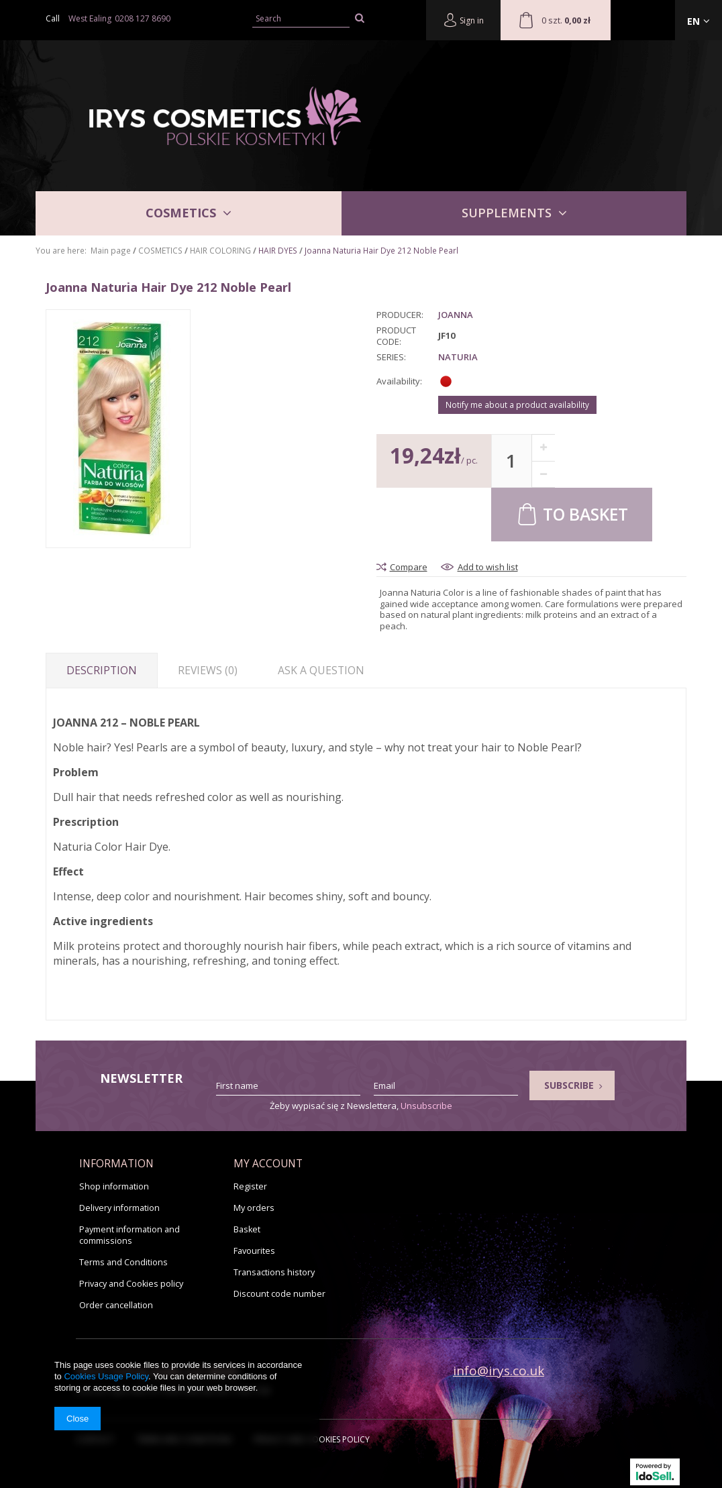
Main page (111, 250)
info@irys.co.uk (498, 1370)
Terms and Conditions (123, 1262)
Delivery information (119, 1208)
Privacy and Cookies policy (131, 1283)
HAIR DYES (277, 250)
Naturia (458, 357)
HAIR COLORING (220, 250)
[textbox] (301, 19)
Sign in (463, 20)
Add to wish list (488, 567)
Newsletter (141, 1078)
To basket (571, 513)
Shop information (114, 1186)
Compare (408, 567)
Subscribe (573, 1085)
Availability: (399, 381)
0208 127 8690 (142, 18)
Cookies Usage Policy (106, 1376)
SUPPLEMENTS (507, 213)
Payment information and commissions (129, 1235)
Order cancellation (116, 1305)
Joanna (455, 315)
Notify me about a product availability (517, 404)
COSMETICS (181, 213)
